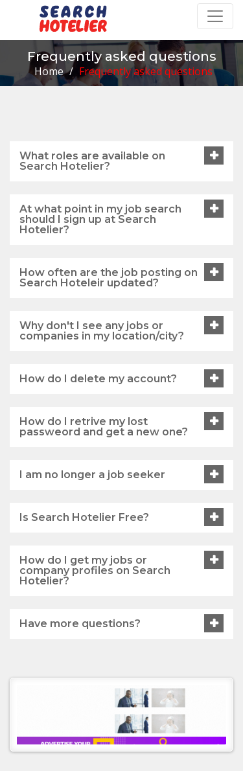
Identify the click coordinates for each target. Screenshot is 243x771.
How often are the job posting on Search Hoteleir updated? (108, 277)
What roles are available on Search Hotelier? (92, 161)
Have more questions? (80, 623)
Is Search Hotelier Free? (84, 517)
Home (49, 71)
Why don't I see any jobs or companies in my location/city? (101, 330)
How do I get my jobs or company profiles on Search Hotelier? (94, 570)
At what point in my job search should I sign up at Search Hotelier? (100, 219)
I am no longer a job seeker (92, 474)
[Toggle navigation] (215, 16)
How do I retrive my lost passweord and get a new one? (103, 426)
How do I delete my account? (98, 379)
